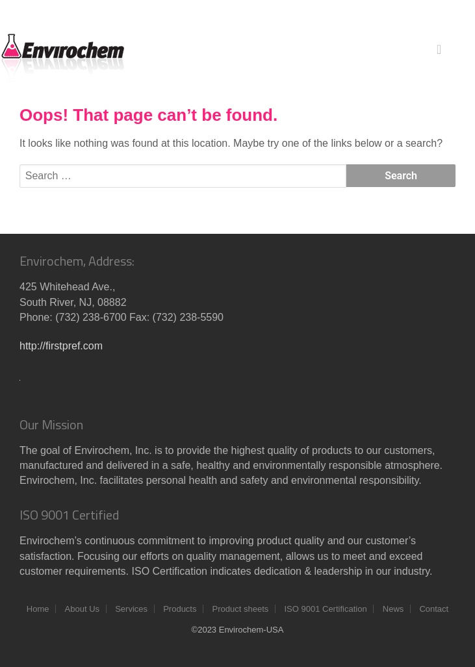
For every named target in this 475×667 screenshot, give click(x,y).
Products (179, 609)
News (393, 609)
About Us (82, 609)
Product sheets (240, 609)
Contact (433, 609)
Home (38, 609)
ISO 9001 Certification (325, 609)
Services (131, 609)
